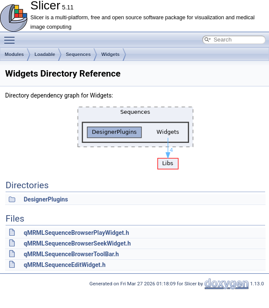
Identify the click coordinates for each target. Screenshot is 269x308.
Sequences (78, 54)
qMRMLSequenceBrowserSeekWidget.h (77, 243)
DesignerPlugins (46, 199)
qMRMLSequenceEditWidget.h (64, 264)
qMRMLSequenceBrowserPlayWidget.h (76, 232)
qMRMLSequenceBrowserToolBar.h (71, 254)
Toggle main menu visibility (11, 36)
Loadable (45, 54)
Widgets (110, 54)
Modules (14, 54)
